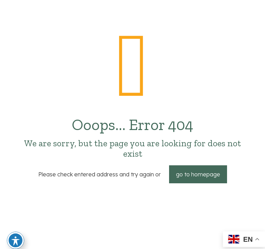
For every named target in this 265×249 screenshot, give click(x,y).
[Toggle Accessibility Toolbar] (15, 240)
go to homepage (198, 174)
